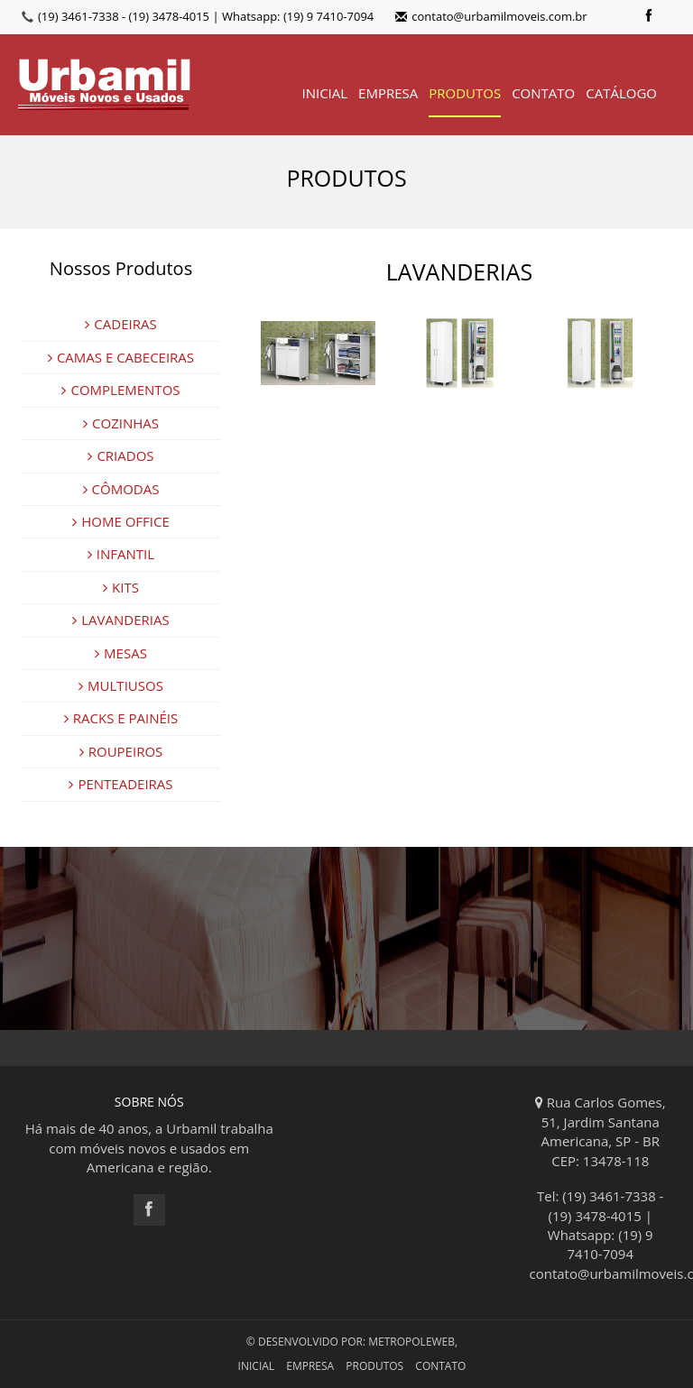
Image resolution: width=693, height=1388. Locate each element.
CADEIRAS (120, 324)
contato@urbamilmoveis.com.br (491, 16)
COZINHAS (121, 423)
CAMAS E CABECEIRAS (121, 357)
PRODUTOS (465, 93)
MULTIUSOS (121, 685)
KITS (121, 587)
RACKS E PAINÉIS (121, 718)
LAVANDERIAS (120, 620)
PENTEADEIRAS (120, 784)
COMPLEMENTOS (120, 390)
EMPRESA (388, 93)
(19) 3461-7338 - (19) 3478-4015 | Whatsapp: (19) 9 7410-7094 (206, 16)
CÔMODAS (121, 489)
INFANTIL (121, 554)
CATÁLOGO (621, 93)
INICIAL (324, 93)
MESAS (121, 653)
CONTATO (543, 93)
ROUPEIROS (121, 751)
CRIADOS (120, 455)
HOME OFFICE (121, 521)
